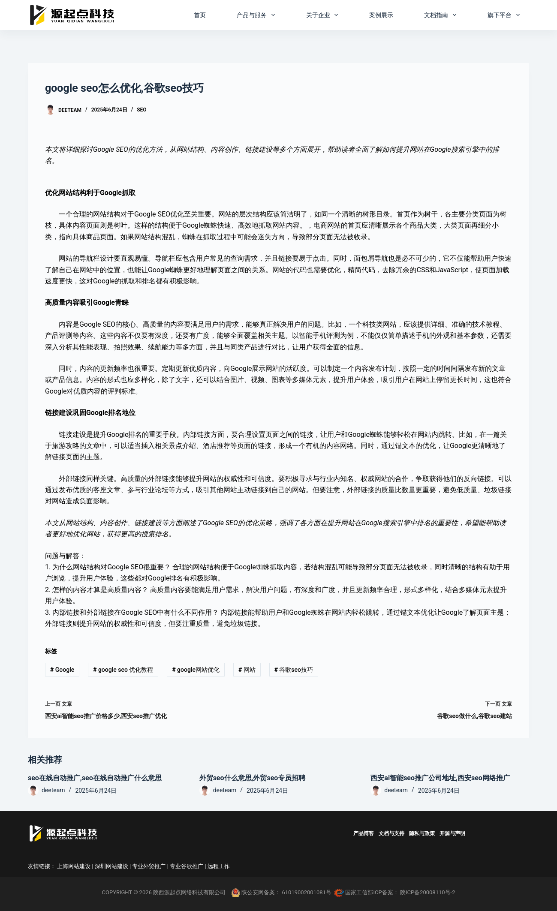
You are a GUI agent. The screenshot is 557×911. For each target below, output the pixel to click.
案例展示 (381, 15)
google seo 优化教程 (123, 669)
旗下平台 (505, 15)
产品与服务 (257, 15)
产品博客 (363, 833)
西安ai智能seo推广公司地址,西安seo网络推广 (440, 778)
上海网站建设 (73, 866)
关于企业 (324, 15)
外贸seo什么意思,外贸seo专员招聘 (252, 778)
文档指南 (442, 15)
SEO (141, 110)
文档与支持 (391, 833)
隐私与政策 (422, 833)
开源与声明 (452, 833)
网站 (247, 669)
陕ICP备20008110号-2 (427, 892)
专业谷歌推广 (186, 866)
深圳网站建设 (111, 866)
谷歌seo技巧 (293, 669)
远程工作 (219, 866)
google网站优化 (196, 669)
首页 (200, 15)
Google (62, 669)
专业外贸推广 (149, 866)
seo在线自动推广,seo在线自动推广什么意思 (95, 778)
